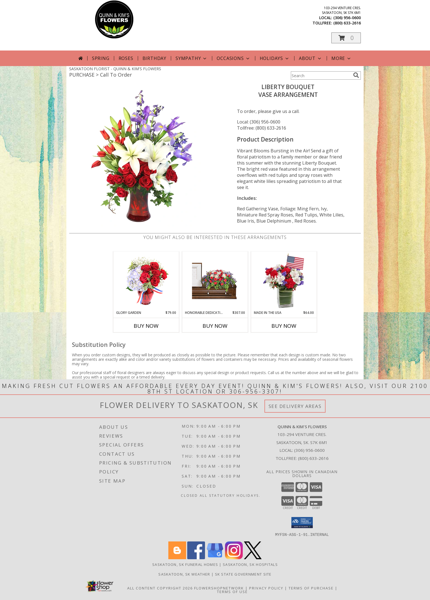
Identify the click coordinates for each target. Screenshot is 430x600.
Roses (126, 58)
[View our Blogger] (177, 557)
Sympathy (192, 58)
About (310, 58)
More (341, 58)
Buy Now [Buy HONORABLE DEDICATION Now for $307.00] (215, 325)
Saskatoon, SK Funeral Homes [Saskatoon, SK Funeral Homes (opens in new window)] (185, 564)
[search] (356, 75)
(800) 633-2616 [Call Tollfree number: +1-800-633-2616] (313, 458)
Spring (100, 58)
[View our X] (253, 557)
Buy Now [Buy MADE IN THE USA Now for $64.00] (283, 325)
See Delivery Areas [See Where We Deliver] (295, 406)
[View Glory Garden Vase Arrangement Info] (146, 281)
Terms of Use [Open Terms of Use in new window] (232, 591)
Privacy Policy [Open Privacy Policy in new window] (266, 587)
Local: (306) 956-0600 (258, 122)
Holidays (275, 58)
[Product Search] (321, 75)
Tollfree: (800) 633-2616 (261, 128)
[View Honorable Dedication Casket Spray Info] (215, 281)
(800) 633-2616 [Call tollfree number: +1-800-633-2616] (347, 23)
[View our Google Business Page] (215, 557)
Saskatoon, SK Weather (184, 573)
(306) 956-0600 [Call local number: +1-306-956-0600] (347, 17)
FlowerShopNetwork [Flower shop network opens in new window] (219, 587)
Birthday (154, 58)
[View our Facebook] (196, 557)
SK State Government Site (243, 573)
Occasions (233, 58)
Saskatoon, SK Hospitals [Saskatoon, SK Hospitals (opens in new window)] (250, 564)
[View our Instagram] (234, 557)
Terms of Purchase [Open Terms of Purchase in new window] (311, 587)
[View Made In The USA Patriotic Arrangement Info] (284, 281)
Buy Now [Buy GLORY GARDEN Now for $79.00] (146, 325)
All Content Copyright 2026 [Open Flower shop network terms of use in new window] (160, 587)
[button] (346, 37)
